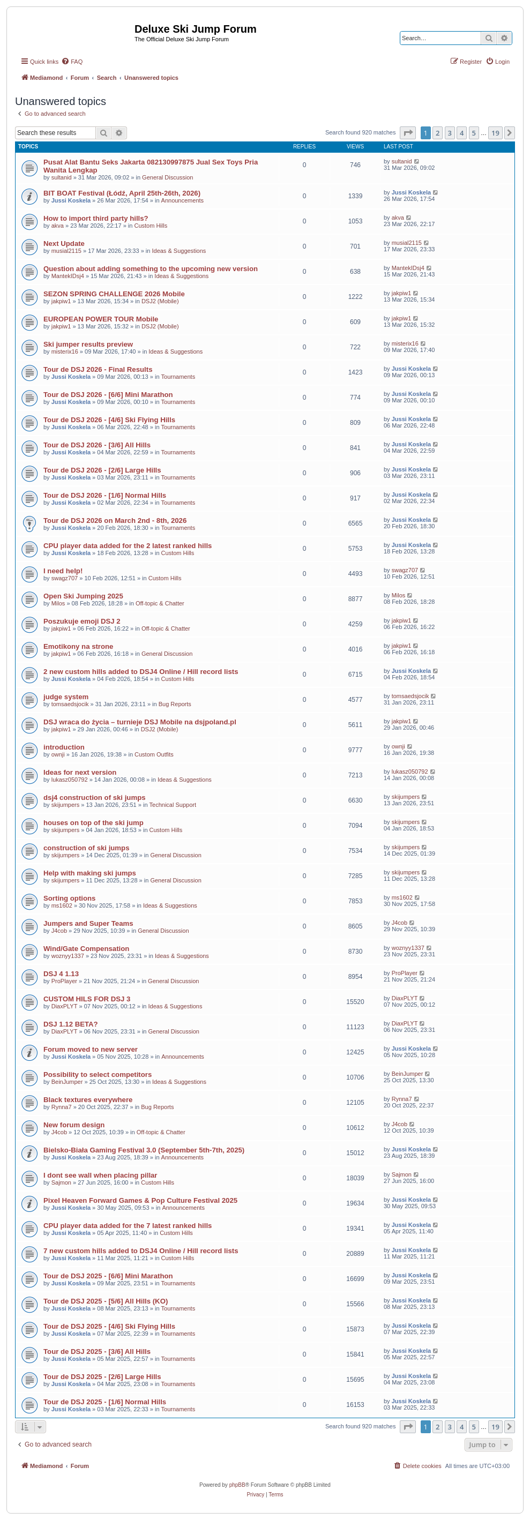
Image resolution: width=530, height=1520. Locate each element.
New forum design (73, 1125)
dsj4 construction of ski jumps (94, 797)
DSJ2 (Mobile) (160, 301)
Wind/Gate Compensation (86, 949)
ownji (58, 754)
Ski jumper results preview (88, 344)
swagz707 (64, 578)
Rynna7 (61, 1107)
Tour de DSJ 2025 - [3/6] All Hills (97, 1351)
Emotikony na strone (78, 646)
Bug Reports (175, 704)
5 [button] (474, 133)
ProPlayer (64, 981)
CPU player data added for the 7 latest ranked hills (127, 1226)
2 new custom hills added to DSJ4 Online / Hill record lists (140, 672)
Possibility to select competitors (97, 1074)
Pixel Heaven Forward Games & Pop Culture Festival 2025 (140, 1200)
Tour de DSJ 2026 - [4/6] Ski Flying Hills (109, 420)
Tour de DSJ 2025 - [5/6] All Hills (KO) (105, 1301)
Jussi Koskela (71, 200)
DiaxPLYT (64, 1006)
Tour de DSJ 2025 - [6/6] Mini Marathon (108, 1276)
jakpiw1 (61, 301)
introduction (64, 747)
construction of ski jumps (86, 848)
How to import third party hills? (95, 218)
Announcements (182, 200)
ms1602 (61, 905)
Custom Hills (150, 225)
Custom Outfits (154, 754)
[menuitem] (72, 61)
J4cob (59, 930)
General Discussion (167, 177)
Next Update (64, 243)
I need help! (63, 571)
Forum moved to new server (90, 1049)
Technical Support (173, 805)
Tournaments (178, 376)
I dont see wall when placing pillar (100, 1175)
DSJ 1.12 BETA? (70, 1024)
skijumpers (65, 805)
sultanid (61, 177)
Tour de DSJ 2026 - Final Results (98, 369)
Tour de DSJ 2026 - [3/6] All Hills (97, 445)
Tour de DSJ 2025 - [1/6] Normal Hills (104, 1402)
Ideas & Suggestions (179, 251)
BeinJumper (67, 1082)
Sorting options (69, 898)
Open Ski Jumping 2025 (83, 596)
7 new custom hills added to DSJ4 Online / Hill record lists (140, 1251)
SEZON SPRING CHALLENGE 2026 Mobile (114, 294)
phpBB (237, 1485)
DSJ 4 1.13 (61, 974)
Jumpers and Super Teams (88, 923)
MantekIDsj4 (67, 276)
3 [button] (450, 133)
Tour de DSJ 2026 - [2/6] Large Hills (102, 470)
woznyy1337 (67, 956)
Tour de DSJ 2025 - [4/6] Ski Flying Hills (109, 1326)
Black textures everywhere (87, 1100)
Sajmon (61, 1182)
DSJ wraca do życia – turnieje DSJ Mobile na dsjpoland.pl (139, 722)
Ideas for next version (79, 772)
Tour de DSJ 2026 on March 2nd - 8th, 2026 (114, 520)
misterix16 (64, 351)
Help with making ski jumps (89, 873)
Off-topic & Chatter (160, 603)
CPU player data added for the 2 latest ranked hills (127, 546)
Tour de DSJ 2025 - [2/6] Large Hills (102, 1377)
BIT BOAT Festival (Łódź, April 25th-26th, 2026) (121, 193)
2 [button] (437, 133)
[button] (408, 132)
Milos (58, 603)
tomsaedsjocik (70, 704)
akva (57, 225)
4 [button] (462, 133)
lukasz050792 (69, 779)
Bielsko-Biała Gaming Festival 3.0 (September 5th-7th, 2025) (143, 1150)
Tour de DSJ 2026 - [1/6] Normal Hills (104, 495)
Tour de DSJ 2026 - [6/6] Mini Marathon (108, 395)
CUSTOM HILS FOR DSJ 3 (86, 999)
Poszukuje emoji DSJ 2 (82, 621)
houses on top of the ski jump (93, 823)
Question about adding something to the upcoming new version (150, 269)
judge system (65, 697)
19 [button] (495, 133)
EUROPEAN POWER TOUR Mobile (100, 319)
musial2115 (66, 251)
